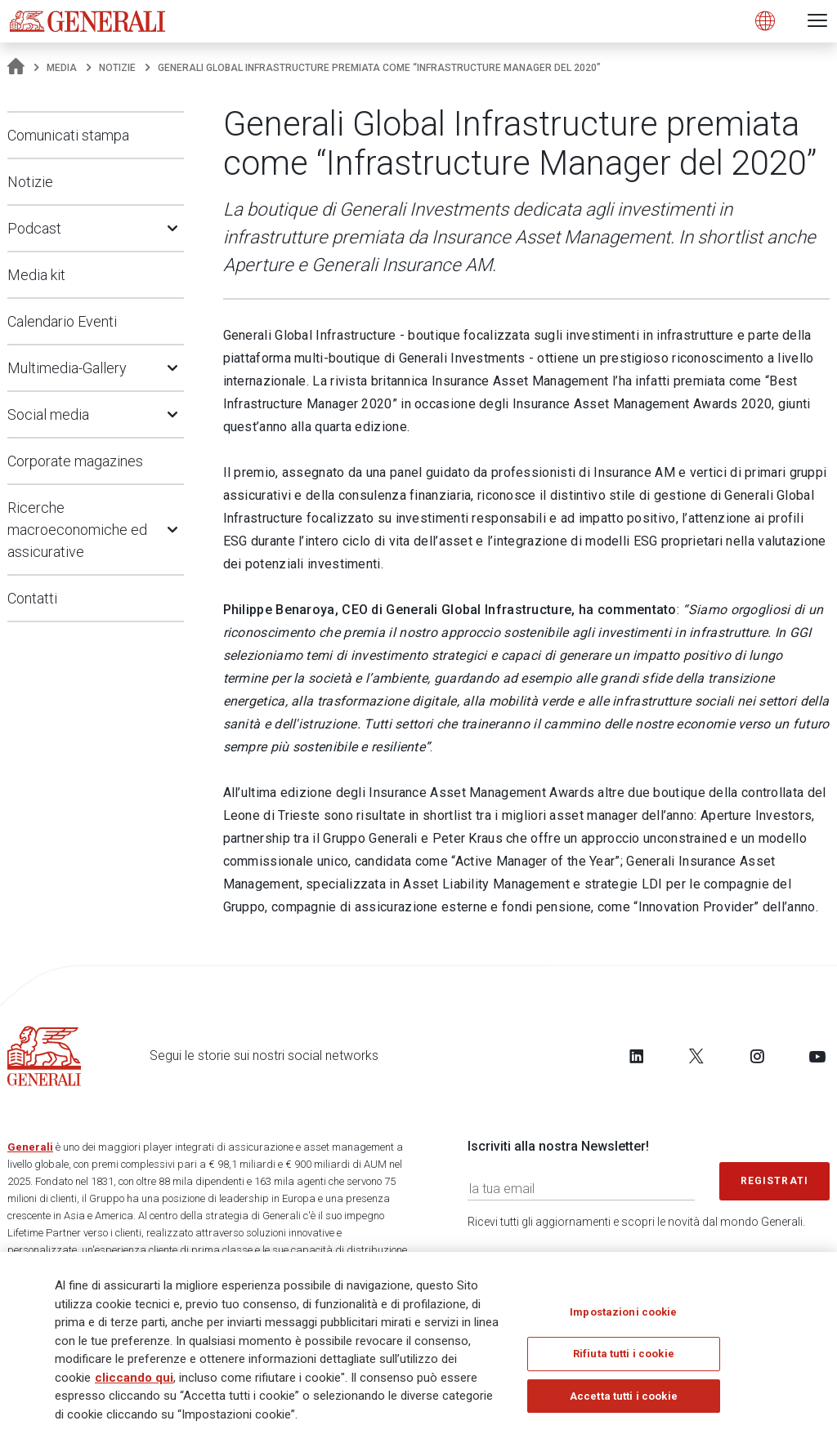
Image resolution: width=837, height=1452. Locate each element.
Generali (30, 1147)
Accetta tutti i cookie (624, 1396)
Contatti (32, 598)
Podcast (34, 228)
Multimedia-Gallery (67, 367)
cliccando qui (134, 1377)
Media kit (36, 274)
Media (62, 67)
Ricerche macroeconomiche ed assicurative (77, 529)
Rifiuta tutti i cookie (623, 1354)
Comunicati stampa (68, 135)
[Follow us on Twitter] (696, 1056)
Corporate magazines (75, 461)
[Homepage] (16, 68)
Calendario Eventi (62, 321)
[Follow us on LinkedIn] (636, 1056)
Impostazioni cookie (623, 1312)
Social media (48, 414)
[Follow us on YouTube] (817, 1056)
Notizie (117, 67)
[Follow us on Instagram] (757, 1056)
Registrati (775, 1181)
